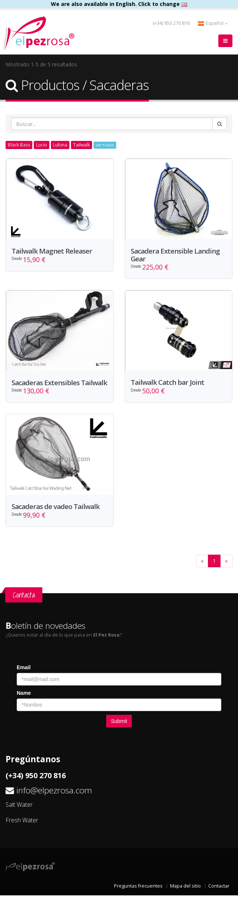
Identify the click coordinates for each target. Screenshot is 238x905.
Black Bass (19, 145)
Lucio (41, 145)
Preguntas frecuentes (138, 895)
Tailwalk (81, 145)
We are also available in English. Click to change (119, 3)
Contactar (218, 895)
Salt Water (19, 814)
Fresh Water (22, 829)
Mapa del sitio (185, 895)
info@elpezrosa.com (54, 799)
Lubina (60, 145)
